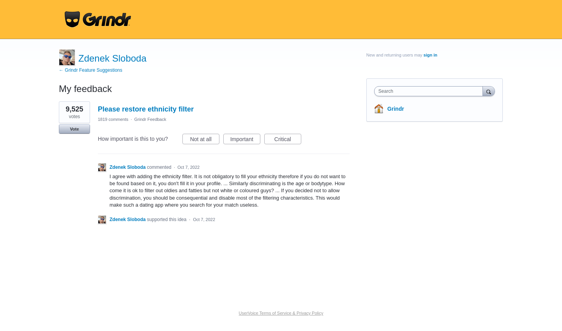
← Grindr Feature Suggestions (90, 70)
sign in (430, 55)
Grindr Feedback (150, 119)
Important (245, 140)
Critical (287, 140)
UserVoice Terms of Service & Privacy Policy (281, 313)
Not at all (204, 140)
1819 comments (113, 119)
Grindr (395, 109)
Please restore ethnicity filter (146, 109)
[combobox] (430, 91)
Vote (74, 129)
